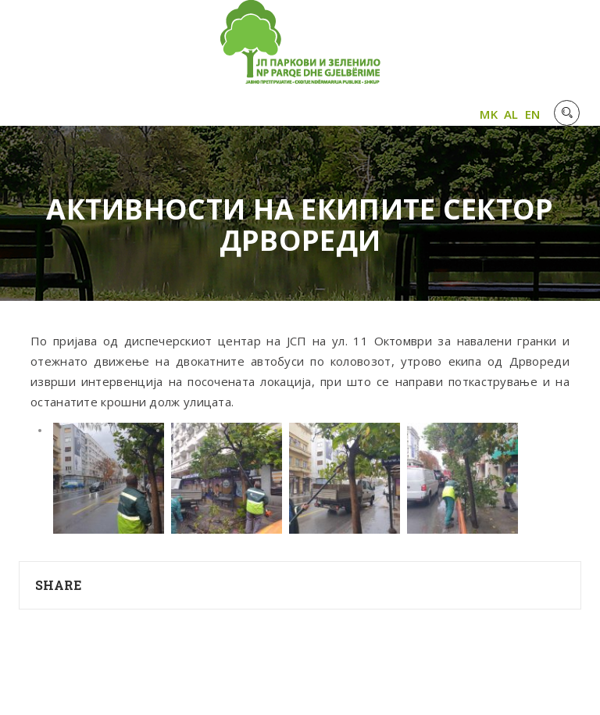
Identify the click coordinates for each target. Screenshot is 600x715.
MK (489, 114)
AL (511, 114)
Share (58, 585)
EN (533, 114)
